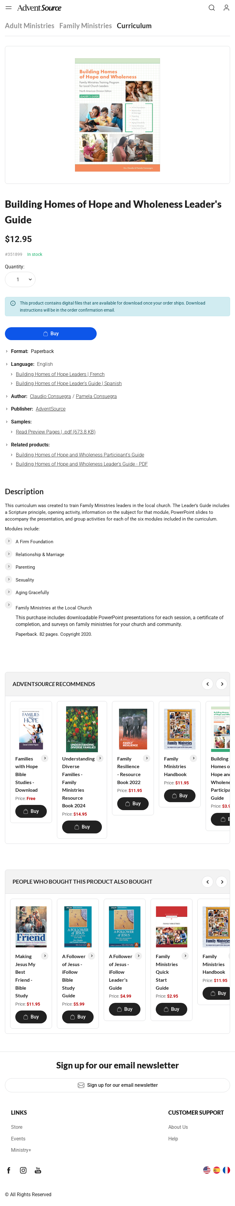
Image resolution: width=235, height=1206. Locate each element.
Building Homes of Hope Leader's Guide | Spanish (69, 383)
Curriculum (134, 25)
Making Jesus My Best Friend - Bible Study (25, 975)
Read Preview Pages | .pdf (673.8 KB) (55, 432)
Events (18, 1139)
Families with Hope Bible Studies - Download (26, 774)
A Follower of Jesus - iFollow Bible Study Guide (74, 975)
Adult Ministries (29, 25)
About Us (178, 1127)
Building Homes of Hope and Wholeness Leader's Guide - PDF (82, 464)
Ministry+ (21, 1150)
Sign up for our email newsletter (117, 1085)
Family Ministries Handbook (175, 766)
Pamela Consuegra (96, 396)
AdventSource (50, 409)
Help (173, 1139)
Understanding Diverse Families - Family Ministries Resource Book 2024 (78, 782)
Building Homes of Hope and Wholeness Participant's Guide (80, 455)
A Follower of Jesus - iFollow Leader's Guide (120, 971)
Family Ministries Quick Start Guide (167, 971)
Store (16, 1127)
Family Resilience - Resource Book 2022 (129, 770)
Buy (51, 333)
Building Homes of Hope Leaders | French (60, 374)
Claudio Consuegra (50, 396)
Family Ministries (85, 25)
